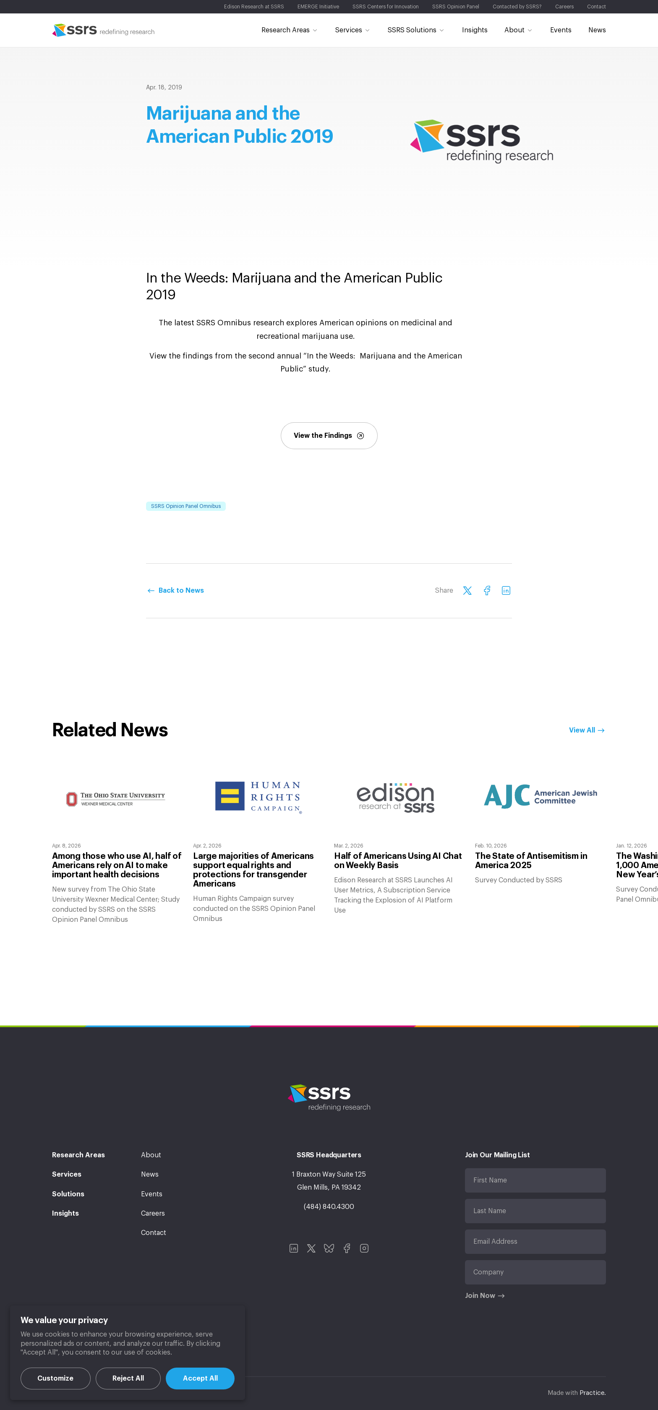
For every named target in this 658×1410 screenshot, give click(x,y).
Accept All (200, 1378)
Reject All (128, 1378)
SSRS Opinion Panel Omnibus (186, 506)
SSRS (103, 30)
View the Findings (329, 436)
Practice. (593, 1393)
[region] (127, 1352)
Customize (55, 1378)
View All (582, 730)
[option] (117, 843)
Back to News (181, 590)
